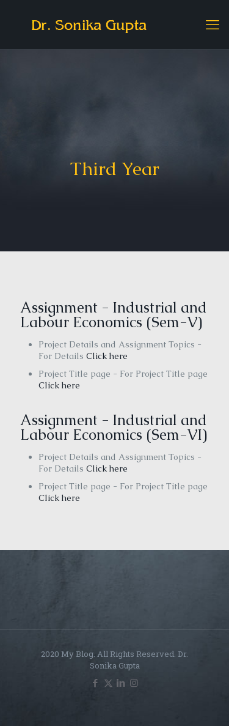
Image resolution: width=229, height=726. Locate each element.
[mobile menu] (212, 24)
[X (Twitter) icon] (108, 682)
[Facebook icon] (95, 682)
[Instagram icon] (134, 682)
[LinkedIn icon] (121, 682)
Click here (107, 355)
